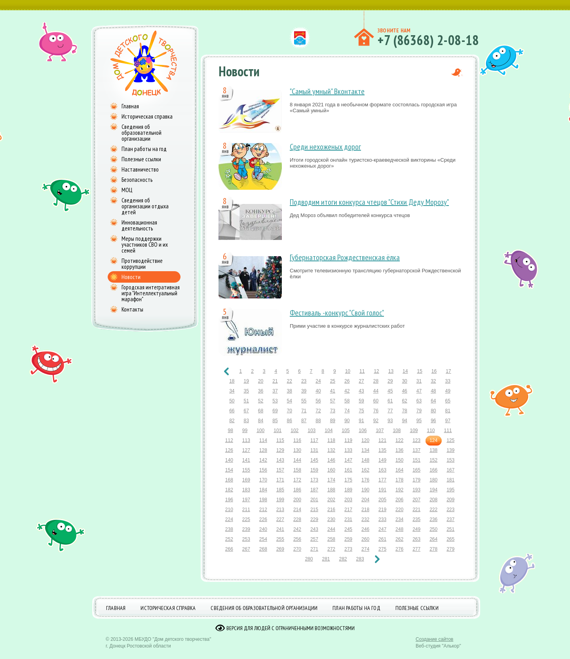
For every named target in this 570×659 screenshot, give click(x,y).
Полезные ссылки (141, 159)
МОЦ (127, 190)
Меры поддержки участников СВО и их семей (145, 244)
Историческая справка (147, 116)
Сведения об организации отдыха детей (145, 206)
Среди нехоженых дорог (325, 147)
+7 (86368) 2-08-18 (428, 40)
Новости (131, 277)
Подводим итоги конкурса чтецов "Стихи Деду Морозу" (369, 202)
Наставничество (140, 169)
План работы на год (144, 149)
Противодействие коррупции (142, 263)
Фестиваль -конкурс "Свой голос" (337, 313)
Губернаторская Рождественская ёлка (345, 257)
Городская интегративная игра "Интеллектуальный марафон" (151, 293)
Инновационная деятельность (139, 225)
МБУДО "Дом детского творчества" (173, 645)
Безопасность (137, 179)
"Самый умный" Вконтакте (327, 91)
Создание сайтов (434, 645)
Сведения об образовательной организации (142, 132)
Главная (130, 106)
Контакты (132, 309)
